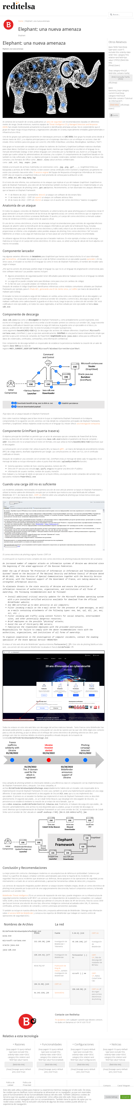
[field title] (114, 104)
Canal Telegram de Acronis (124, 1080)
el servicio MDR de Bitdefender (20, 906)
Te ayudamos (60, 1013)
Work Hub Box (75, 1084)
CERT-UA (37, 492)
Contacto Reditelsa (107, 1080)
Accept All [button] (125, 1097)
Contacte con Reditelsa (67, 1007)
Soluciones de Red (42, 1082)
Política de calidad (10, 1076)
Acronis (91, 1081)
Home (20, 21)
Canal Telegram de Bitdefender (107, 1085)
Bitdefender (75, 1081)
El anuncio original (41, 172)
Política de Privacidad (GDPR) (27, 1078)
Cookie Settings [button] (111, 1097)
